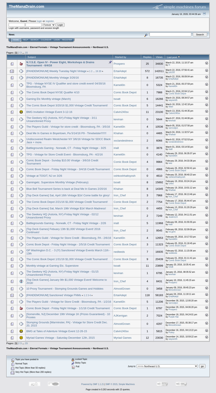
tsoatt (117, 98)
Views (159, 57)
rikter (171, 107)
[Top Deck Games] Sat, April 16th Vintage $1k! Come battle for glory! (68, 195)
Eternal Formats (38, 47)
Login (57, 40)
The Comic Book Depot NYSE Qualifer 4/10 (52, 92)
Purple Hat (173, 317)
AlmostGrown (122, 288)
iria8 (116, 148)
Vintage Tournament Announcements (70, 47)
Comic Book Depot (125, 92)
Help (25, 40)
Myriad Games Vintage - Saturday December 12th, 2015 (60, 337)
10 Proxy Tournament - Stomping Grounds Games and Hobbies (64, 288)
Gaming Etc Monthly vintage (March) (48, 98)
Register (67, 40)
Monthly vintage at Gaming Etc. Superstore (52, 265)
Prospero (119, 63)
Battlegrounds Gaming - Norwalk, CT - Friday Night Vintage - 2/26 (66, 223)
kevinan (118, 119)
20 (100, 71)
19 (97, 71)
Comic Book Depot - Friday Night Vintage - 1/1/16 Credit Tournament (68, 308)
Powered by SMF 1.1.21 (92, 384)
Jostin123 (173, 217)
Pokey (171, 332)
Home (16, 40)
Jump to (131, 366)
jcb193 (172, 72)
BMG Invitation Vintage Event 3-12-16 (49, 112)
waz (170, 163)
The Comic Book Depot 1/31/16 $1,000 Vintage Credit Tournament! (67, 259)
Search (35, 40)
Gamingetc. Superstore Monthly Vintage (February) (57, 182)
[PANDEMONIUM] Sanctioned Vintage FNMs (53, 295)
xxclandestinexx (123, 140)
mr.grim (172, 232)
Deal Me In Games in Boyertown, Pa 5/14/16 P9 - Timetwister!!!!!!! (66, 133)
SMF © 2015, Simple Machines (120, 384)
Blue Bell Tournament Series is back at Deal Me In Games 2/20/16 (66, 188)
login (39, 21)
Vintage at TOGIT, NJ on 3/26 (44, 175)
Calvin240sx (121, 112)
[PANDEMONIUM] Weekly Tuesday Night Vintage (56, 71)
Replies (147, 57)
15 (26, 52)
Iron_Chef (120, 195)
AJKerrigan (120, 315)
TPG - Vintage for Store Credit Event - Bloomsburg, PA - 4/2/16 (64, 154)
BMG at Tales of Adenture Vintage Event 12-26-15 (56, 331)
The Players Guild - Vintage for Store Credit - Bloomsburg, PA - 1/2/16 (68, 301)
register (50, 21)
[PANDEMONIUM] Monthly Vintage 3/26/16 (52, 77)
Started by (120, 57)
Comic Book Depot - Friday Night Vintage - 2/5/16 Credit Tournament (68, 244)
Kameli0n (119, 85)
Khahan (118, 133)
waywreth (173, 100)
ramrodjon (173, 128)
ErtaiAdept (120, 71)
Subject (32, 57)
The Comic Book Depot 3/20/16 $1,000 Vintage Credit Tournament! (67, 105)
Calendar (46, 40)
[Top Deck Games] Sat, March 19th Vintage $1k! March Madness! (66, 208)
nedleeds (119, 251)
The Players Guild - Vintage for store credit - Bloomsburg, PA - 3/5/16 (68, 126)
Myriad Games (123, 337)
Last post (173, 57)
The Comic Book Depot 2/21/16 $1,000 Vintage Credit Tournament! (67, 201)
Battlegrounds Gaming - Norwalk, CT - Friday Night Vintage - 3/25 (66, 148)
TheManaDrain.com (16, 47)
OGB (171, 267)
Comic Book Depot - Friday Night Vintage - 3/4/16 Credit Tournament (68, 169)
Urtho (171, 183)
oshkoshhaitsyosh (124, 175)
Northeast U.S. (101, 47)
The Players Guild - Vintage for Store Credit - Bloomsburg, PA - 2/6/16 (68, 237)
